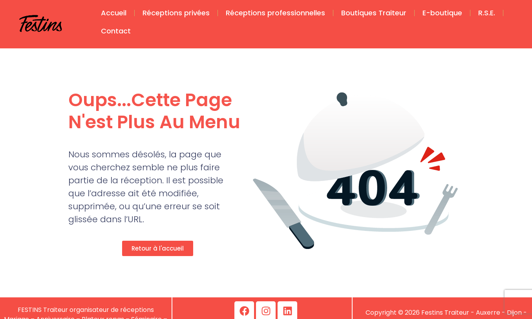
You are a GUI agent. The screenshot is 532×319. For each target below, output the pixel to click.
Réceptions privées (176, 13)
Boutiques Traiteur (373, 13)
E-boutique (442, 13)
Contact (116, 31)
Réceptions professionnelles (275, 13)
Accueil (113, 13)
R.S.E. (486, 13)
